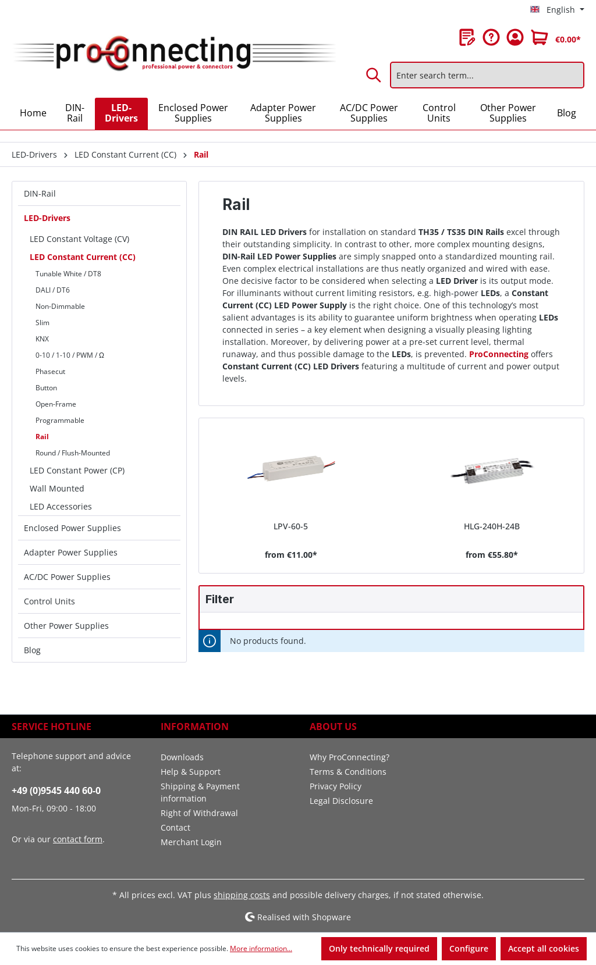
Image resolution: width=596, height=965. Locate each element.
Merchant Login (191, 842)
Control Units (49, 601)
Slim (42, 322)
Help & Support (191, 771)
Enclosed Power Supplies (72, 527)
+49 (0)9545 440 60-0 (56, 790)
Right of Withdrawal (199, 812)
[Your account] (515, 37)
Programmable (60, 420)
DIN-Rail (40, 193)
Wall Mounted (57, 488)
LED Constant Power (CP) (77, 470)
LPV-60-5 (291, 526)
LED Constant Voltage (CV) (79, 238)
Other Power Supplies (66, 625)
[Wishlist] (467, 37)
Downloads (182, 757)
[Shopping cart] (555, 37)
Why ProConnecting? (349, 757)
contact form (77, 839)
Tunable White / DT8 (68, 274)
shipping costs (242, 894)
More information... (261, 948)
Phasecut (50, 371)
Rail (42, 436)
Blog (32, 650)
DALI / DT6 (53, 290)
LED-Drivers (47, 217)
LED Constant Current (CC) (83, 256)
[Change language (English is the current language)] (557, 10)
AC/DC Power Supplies (67, 576)
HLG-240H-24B (492, 526)
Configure (468, 948)
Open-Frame (56, 404)
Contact (175, 827)
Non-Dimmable (60, 306)
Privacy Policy (335, 786)
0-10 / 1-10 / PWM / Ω (70, 355)
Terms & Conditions (348, 771)
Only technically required (379, 948)
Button (46, 388)
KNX (42, 339)
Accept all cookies (543, 948)
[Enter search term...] (487, 75)
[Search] (374, 75)
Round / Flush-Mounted (73, 453)
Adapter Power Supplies (71, 552)
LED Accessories (61, 506)
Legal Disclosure (341, 800)
